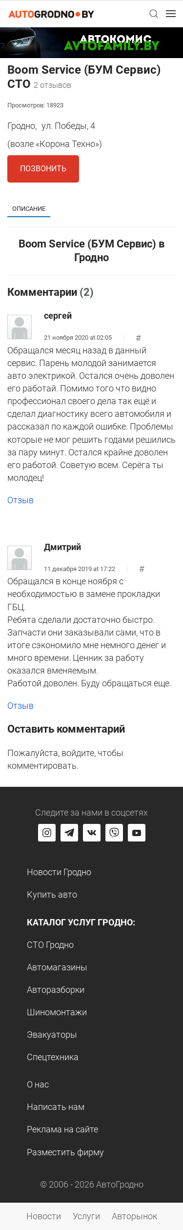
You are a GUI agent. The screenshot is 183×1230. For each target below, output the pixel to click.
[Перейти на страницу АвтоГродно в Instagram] (47, 832)
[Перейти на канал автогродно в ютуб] (136, 832)
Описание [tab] (28, 208)
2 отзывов (52, 85)
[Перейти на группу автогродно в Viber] (114, 832)
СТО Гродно (50, 945)
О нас (38, 1084)
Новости (43, 1216)
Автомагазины (57, 967)
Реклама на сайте (62, 1129)
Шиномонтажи (57, 1012)
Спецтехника (53, 1057)
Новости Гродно (59, 872)
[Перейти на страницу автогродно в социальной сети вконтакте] (92, 832)
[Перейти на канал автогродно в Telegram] (69, 832)
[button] (154, 13)
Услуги (86, 1216)
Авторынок (134, 1216)
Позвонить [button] (43, 168)
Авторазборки (55, 989)
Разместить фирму (65, 1152)
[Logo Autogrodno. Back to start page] (51, 13)
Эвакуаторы (52, 1034)
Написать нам (55, 1107)
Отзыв (20, 500)
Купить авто (52, 894)
